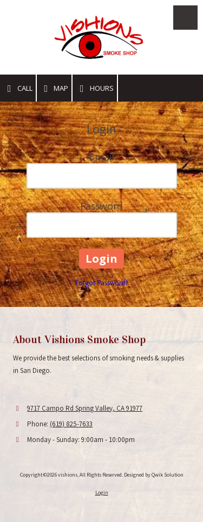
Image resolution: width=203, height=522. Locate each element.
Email (101, 157)
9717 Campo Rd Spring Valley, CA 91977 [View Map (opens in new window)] (84, 408)
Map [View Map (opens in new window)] (54, 88)
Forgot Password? (101, 282)
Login (101, 492)
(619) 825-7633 (71, 424)
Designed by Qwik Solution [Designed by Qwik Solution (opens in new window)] (154, 474)
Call (17, 88)
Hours (95, 88)
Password (101, 206)
